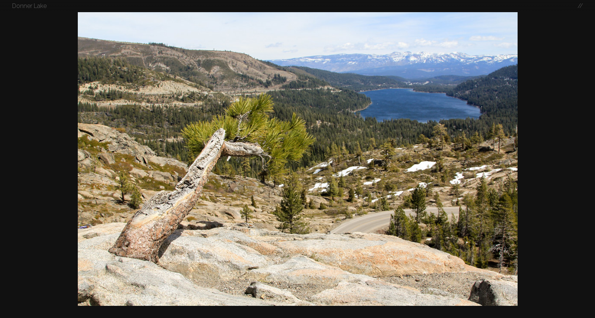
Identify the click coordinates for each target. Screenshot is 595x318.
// (580, 5)
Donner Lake (29, 5)
